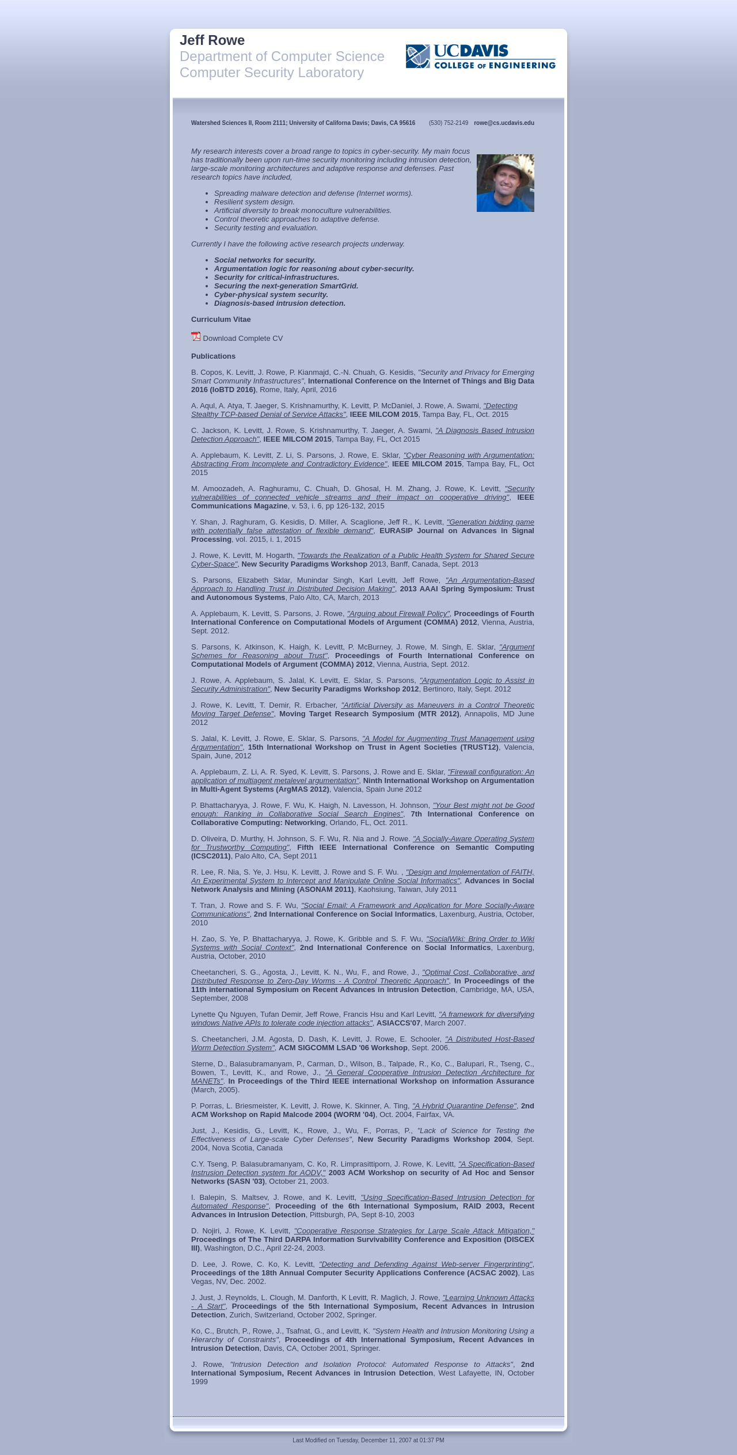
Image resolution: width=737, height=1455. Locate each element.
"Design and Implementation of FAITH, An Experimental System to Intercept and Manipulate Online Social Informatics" (362, 876)
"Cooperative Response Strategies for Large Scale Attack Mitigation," (414, 1230)
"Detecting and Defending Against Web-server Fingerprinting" (425, 1264)
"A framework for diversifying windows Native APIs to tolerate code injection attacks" (362, 1018)
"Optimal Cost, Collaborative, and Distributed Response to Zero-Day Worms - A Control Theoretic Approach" (362, 976)
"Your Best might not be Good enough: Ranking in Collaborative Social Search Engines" (362, 809)
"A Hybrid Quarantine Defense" (464, 1105)
